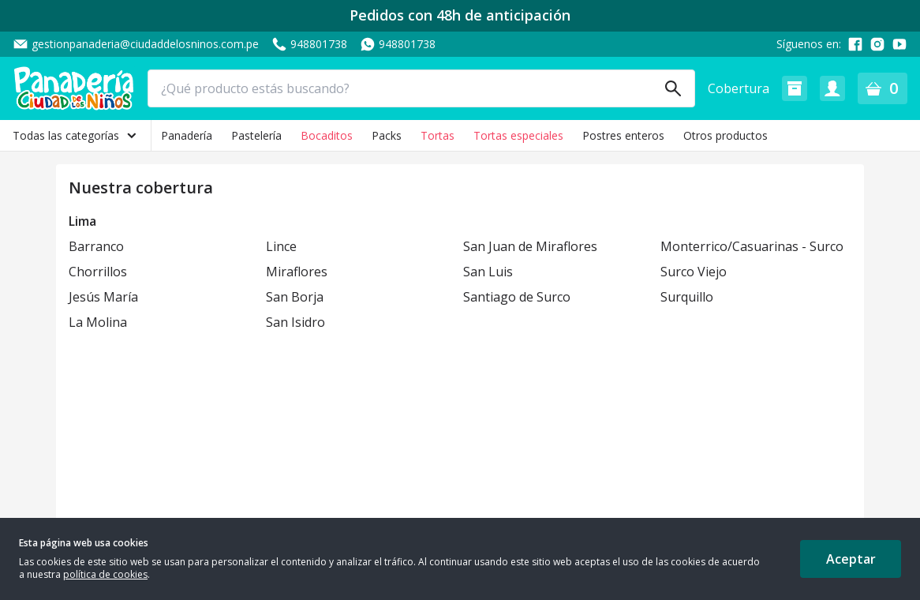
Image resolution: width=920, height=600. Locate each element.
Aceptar (851, 559)
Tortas (437, 135)
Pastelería (256, 135)
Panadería (186, 135)
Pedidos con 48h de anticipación (460, 15)
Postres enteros (623, 135)
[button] (794, 88)
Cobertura (738, 88)
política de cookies (105, 574)
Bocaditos (327, 135)
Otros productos (725, 135)
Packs (387, 135)
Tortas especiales (518, 135)
